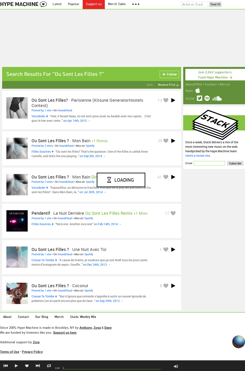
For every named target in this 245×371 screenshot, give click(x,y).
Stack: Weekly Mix (83, 317)
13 (160, 100)
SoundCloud (65, 110)
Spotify (90, 146)
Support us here (64, 332)
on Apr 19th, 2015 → (77, 121)
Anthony (85, 327)
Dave (108, 327)
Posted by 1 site (41, 110)
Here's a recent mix (197, 156)
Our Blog (41, 317)
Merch (225, 84)
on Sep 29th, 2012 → (109, 301)
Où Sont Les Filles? (50, 100)
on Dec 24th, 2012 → (97, 264)
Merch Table (117, 4)
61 (160, 177)
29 (160, 141)
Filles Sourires (41, 151)
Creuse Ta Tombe (43, 260)
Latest (57, 4)
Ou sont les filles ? (50, 140)
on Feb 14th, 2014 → (107, 224)
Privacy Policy (32, 351)
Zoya (97, 327)
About (7, 317)
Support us (94, 4)
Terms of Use (9, 351)
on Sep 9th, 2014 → (93, 156)
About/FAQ (193, 84)
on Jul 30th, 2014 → (92, 192)
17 (167, 213)
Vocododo (38, 116)
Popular (73, 4)
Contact (210, 84)
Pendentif (41, 213)
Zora (36, 342)
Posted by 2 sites (42, 146)
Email (189, 163)
